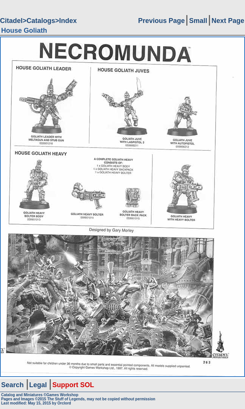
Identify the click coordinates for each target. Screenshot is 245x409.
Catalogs (41, 20)
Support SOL (73, 385)
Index (68, 20)
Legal (38, 385)
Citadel (11, 20)
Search (12, 385)
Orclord (64, 403)
